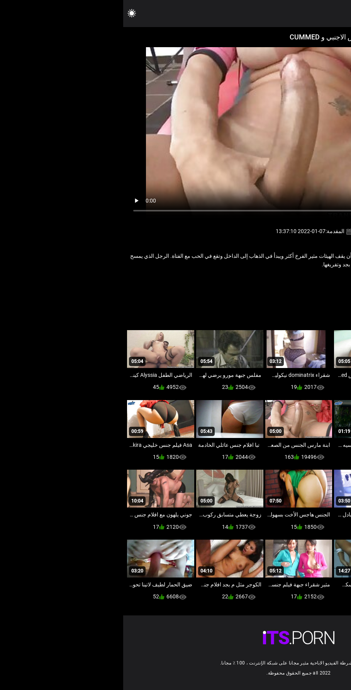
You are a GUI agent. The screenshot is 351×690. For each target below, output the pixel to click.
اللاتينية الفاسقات (297, 281)
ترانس (267, 281)
